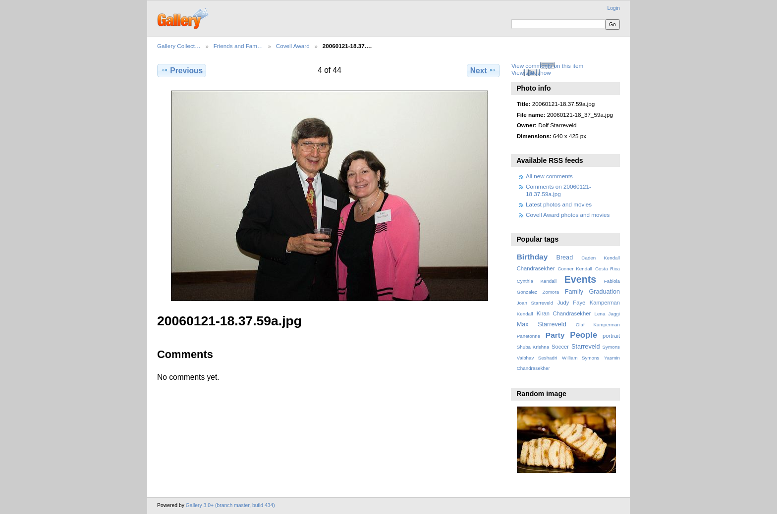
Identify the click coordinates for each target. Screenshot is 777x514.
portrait (611, 336)
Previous (182, 70)
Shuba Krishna (533, 347)
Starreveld (585, 346)
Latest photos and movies (559, 204)
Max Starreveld (541, 324)
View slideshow (531, 72)
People (583, 335)
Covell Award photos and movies (568, 214)
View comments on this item (547, 65)
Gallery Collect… (179, 46)
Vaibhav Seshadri (537, 357)
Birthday (532, 257)
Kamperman (605, 303)
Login (614, 8)
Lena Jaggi (607, 313)
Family (574, 291)
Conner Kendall (574, 268)
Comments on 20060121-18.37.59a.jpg (558, 190)
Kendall (525, 313)
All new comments (549, 176)
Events (580, 279)
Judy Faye (571, 303)
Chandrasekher (536, 268)
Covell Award (293, 46)
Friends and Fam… (238, 46)
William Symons (580, 357)
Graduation (604, 291)
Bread (564, 257)
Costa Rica (607, 268)
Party (555, 335)
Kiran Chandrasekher (564, 313)
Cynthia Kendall (536, 281)
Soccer (560, 347)
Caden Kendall (600, 257)
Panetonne (528, 336)
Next (483, 70)
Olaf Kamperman (598, 324)
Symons (611, 347)
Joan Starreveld (535, 303)
